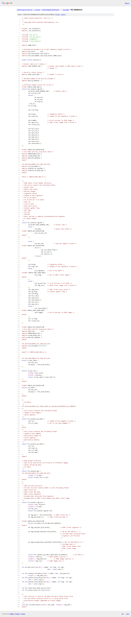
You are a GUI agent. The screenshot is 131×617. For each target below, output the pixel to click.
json (127, 614)
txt (122, 614)
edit (63, 14)
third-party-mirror (25, 9)
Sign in (127, 3)
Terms (23, 614)
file (57, 14)
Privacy (17, 614)
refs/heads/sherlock (50, 9)
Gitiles (12, 614)
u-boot (37, 9)
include (66, 9)
